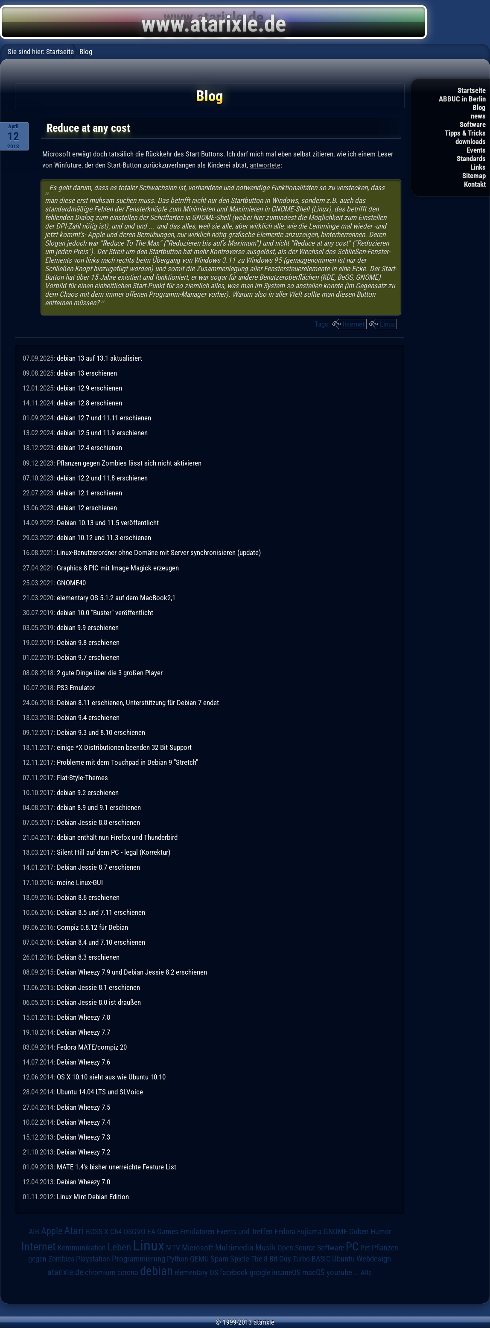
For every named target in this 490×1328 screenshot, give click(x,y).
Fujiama (309, 1231)
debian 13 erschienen (87, 373)
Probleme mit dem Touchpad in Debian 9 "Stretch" (127, 762)
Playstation (93, 1259)
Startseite (472, 90)
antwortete (265, 165)
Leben (119, 1247)
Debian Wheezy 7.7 (83, 1032)
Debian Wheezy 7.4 (83, 1122)
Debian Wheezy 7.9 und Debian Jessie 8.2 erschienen (132, 972)
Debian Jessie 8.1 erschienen (98, 987)
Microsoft (197, 1248)
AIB (34, 1231)
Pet (365, 1248)
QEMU (199, 1259)
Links (478, 167)
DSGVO (135, 1231)
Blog (479, 107)
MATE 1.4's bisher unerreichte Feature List (116, 1167)
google (260, 1272)
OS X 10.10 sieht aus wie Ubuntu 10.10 (111, 1077)
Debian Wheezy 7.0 (83, 1182)
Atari (74, 1230)
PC (352, 1246)
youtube (339, 1272)
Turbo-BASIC (311, 1258)
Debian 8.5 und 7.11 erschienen (101, 912)
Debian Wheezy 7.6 (83, 1062)
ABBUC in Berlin (462, 99)
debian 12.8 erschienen (89, 403)
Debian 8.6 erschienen (88, 897)
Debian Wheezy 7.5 (83, 1107)
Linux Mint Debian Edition (93, 1196)
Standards (471, 158)
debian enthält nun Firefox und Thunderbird (117, 837)
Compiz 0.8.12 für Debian (92, 927)
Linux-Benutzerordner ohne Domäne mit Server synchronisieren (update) (159, 552)
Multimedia (234, 1247)
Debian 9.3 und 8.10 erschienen (101, 732)
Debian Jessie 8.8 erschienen (98, 822)
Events (476, 150)
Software (473, 124)
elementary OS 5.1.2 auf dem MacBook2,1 (116, 597)
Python (177, 1259)
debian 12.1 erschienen (89, 493)
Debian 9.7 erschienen (88, 657)
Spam (219, 1259)
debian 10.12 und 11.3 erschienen (104, 537)
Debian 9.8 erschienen (88, 642)
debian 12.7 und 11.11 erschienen (104, 418)
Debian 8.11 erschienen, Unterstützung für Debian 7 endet (138, 702)
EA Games (162, 1231)
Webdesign (373, 1259)
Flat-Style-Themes (82, 777)
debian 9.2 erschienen (88, 792)
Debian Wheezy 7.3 (83, 1137)
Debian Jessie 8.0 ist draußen (99, 1002)
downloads (470, 141)
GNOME (335, 1231)
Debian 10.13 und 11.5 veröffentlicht (108, 522)
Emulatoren (197, 1231)
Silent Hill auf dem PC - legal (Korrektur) (113, 852)
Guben (359, 1231)
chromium (100, 1272)
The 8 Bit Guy (271, 1258)
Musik (265, 1248)
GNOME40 (71, 583)
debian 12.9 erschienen (89, 388)
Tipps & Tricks (465, 133)
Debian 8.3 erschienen (88, 957)
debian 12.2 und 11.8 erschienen (102, 478)
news (478, 116)
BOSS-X (97, 1231)
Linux (387, 324)
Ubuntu (343, 1259)
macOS (313, 1272)
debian (156, 1271)
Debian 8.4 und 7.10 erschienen (101, 942)
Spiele (239, 1259)
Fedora (284, 1231)
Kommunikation (82, 1247)
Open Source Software (310, 1248)
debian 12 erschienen (87, 507)
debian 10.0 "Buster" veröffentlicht (105, 612)
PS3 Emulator (76, 687)
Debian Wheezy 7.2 (83, 1152)
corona (127, 1272)
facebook (234, 1272)
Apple (51, 1230)
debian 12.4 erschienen (89, 447)
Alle (366, 1272)
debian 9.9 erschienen (88, 627)
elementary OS (196, 1272)
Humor (380, 1231)
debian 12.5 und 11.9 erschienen (102, 432)
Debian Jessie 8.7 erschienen (98, 867)
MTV (173, 1247)
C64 (116, 1231)
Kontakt (475, 184)
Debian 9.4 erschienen (88, 717)
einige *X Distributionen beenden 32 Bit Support (124, 747)
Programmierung (138, 1259)
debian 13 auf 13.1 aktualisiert (99, 358)
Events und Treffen (244, 1231)
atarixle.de (65, 1272)
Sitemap (474, 175)
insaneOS (286, 1272)
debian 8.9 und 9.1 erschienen (99, 807)
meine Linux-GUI (80, 882)
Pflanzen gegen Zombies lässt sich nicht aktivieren (129, 463)
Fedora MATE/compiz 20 (92, 1047)
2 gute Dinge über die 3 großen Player (110, 672)
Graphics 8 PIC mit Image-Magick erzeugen (118, 568)
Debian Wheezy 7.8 (83, 1017)
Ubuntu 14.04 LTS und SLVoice (100, 1092)
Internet (354, 324)
